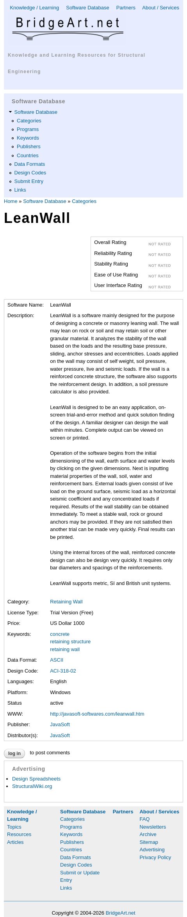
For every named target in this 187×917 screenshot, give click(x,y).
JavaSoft (60, 724)
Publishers (29, 146)
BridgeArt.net (120, 913)
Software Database (87, 8)
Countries (28, 155)
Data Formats (29, 164)
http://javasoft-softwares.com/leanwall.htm (97, 714)
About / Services (160, 8)
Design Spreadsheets (36, 779)
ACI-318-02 (63, 671)
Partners (125, 8)
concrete (59, 634)
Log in (14, 753)
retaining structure (70, 641)
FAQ (144, 819)
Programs (28, 129)
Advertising (151, 849)
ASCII (56, 660)
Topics (14, 827)
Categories (29, 121)
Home (11, 201)
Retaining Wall (66, 602)
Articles (15, 842)
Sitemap (148, 842)
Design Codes (30, 173)
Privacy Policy (155, 857)
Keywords (28, 138)
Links (20, 190)
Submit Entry (28, 181)
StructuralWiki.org (32, 786)
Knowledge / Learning (34, 8)
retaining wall (65, 649)
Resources (19, 834)
